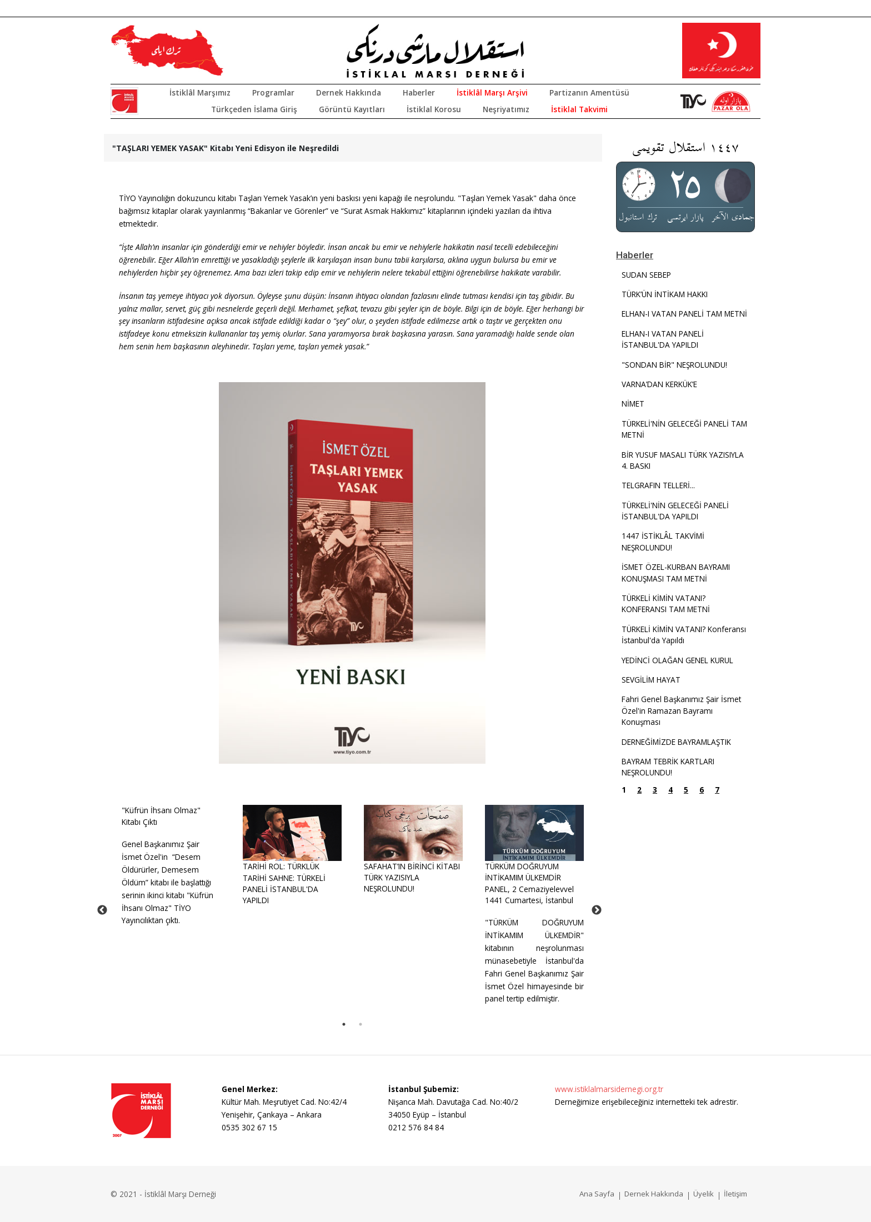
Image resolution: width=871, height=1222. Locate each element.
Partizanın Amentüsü (589, 92)
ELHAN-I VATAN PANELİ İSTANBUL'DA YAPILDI (663, 339)
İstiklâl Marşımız (200, 92)
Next (596, 910)
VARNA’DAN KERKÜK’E (659, 384)
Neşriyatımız (506, 109)
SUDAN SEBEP (646, 274)
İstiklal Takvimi (579, 109)
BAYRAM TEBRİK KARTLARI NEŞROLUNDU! (668, 767)
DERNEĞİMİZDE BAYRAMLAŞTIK (676, 742)
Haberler (419, 92)
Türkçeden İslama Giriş (254, 109)
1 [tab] (343, 1024)
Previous (102, 910)
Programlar (273, 92)
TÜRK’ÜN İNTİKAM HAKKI (665, 294)
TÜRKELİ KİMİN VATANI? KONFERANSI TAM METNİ (666, 603)
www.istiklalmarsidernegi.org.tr (609, 1089)
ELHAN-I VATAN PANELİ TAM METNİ (684, 313)
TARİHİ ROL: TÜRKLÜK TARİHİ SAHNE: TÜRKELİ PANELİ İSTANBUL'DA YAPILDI (284, 883)
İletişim (735, 1194)
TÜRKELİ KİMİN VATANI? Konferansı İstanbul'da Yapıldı (684, 634)
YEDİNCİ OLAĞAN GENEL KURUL (677, 660)
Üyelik (703, 1194)
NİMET (633, 403)
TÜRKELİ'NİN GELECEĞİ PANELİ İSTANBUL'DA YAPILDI (675, 511)
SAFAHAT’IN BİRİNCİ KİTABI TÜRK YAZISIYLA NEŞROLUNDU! (412, 877)
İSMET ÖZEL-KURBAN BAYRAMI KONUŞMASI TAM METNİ (676, 572)
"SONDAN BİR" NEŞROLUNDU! (674, 364)
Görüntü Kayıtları (352, 109)
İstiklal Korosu (434, 109)
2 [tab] (360, 1024)
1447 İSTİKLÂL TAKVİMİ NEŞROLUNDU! (663, 541)
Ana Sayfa (596, 1194)
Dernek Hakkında (348, 92)
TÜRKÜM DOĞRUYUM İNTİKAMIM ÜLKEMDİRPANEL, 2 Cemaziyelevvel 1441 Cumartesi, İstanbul (529, 883)
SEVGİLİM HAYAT (651, 679)
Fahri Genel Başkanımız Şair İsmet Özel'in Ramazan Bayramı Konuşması (681, 710)
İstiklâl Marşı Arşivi (492, 92)
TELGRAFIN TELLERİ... (658, 485)
